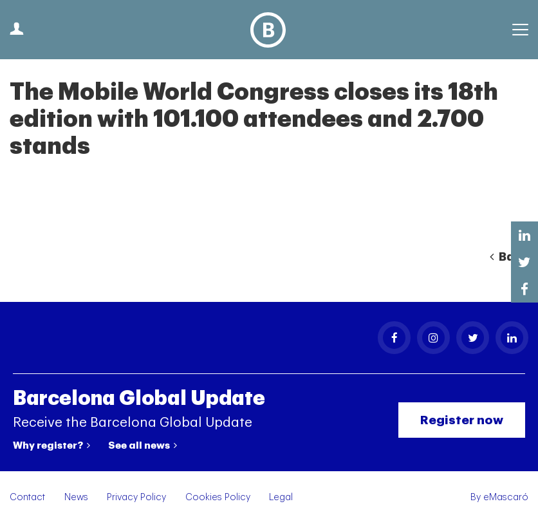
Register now (461, 420)
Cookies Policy (217, 497)
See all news (142, 445)
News (76, 497)
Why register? (51, 445)
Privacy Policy (136, 497)
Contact (27, 497)
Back (509, 257)
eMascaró (505, 497)
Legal (281, 497)
